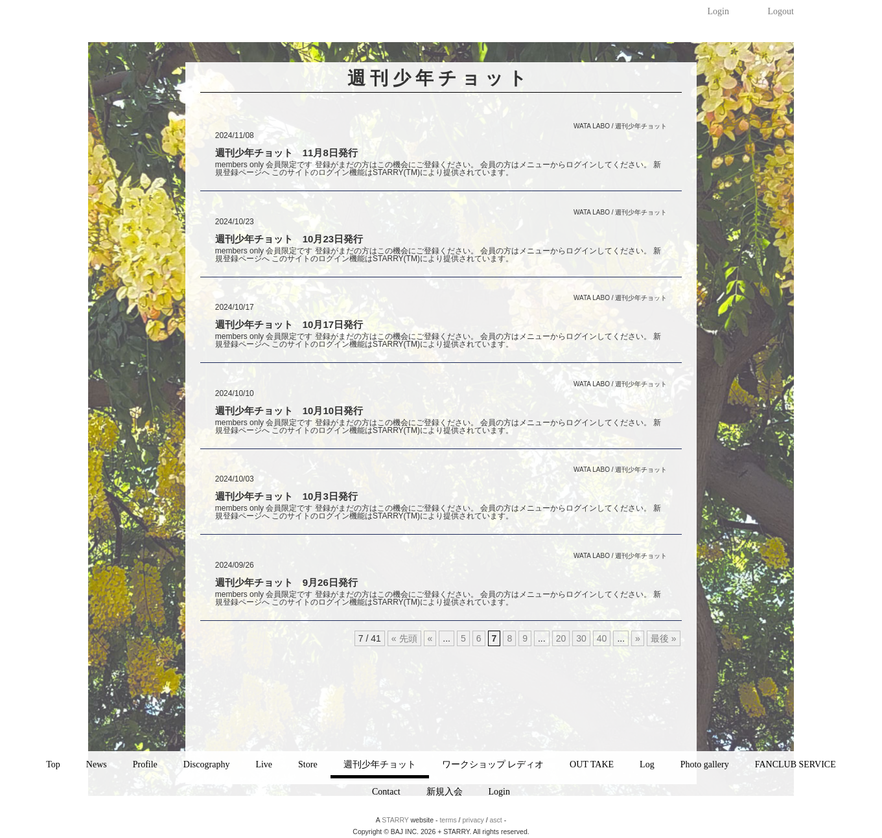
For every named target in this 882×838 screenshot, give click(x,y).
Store (308, 764)
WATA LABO (592, 126)
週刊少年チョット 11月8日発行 (286, 152)
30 (581, 638)
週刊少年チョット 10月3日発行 (286, 496)
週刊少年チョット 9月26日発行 (286, 582)
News (96, 764)
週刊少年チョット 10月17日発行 (289, 324)
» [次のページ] (637, 638)
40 (602, 638)
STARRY (395, 820)
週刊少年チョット (379, 764)
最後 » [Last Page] (664, 638)
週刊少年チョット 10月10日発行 (289, 410)
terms (447, 820)
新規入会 (444, 792)
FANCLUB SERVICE (795, 764)
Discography (206, 764)
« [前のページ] (430, 638)
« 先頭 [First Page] (404, 638)
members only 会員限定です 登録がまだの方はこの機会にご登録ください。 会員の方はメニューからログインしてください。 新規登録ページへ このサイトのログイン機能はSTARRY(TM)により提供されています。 (438, 168)
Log (647, 764)
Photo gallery (704, 764)
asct (496, 820)
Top (53, 764)
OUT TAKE (592, 764)
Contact (386, 792)
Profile (145, 764)
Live (263, 764)
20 (561, 638)
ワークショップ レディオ (493, 764)
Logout (780, 11)
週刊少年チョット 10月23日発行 (289, 238)
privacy (472, 820)
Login (717, 11)
